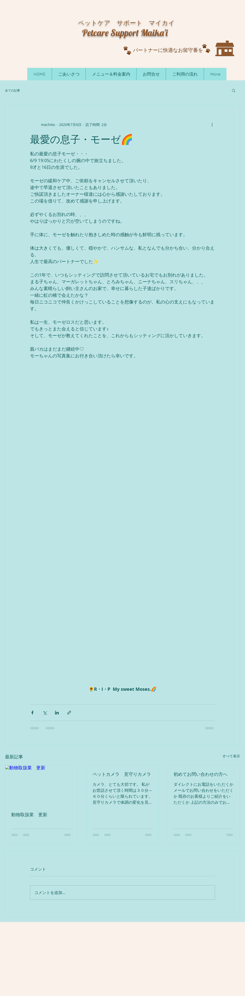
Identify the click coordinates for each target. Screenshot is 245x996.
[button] (233, 90)
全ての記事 (12, 90)
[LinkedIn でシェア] (56, 712)
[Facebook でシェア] (32, 712)
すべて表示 (231, 756)
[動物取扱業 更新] (41, 785)
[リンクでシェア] (69, 712)
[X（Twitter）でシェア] (44, 712)
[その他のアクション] (212, 124)
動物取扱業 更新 (29, 814)
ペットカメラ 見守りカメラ (121, 774)
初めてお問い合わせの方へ (201, 774)
